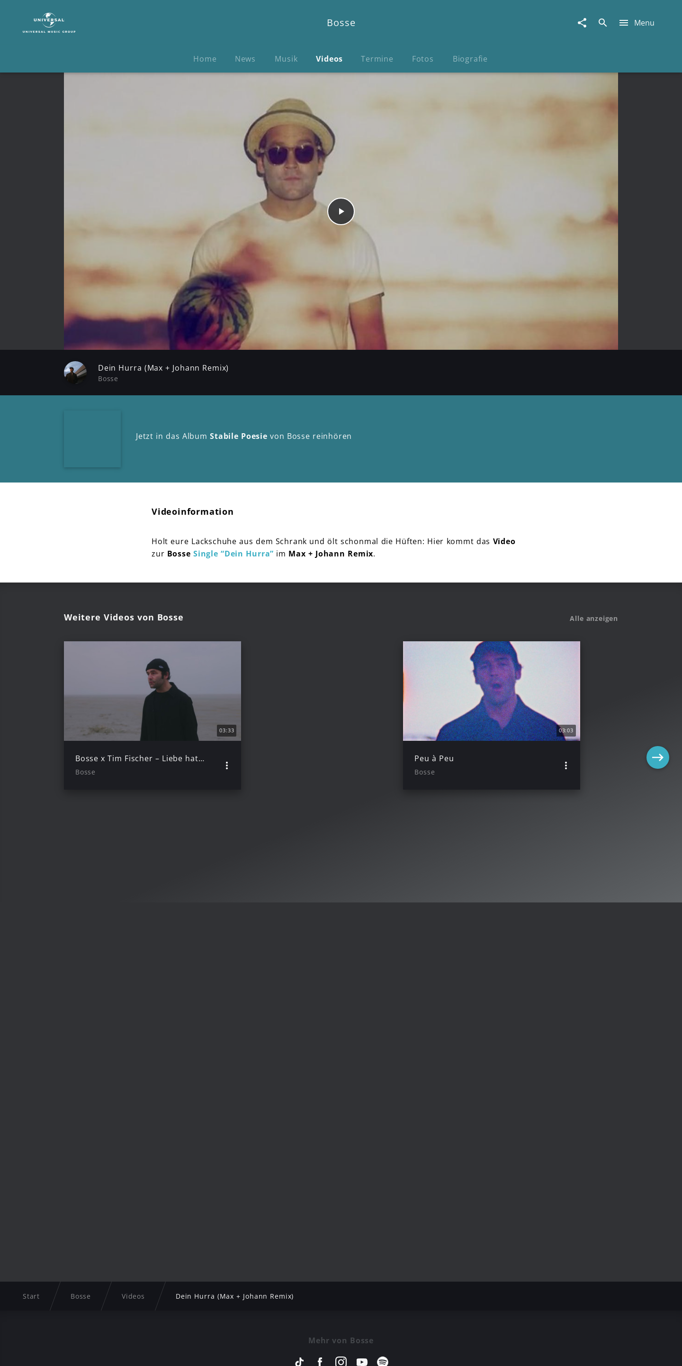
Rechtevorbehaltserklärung (188, 1349)
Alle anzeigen (594, 618)
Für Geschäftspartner (554, 1349)
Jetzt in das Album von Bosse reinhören (244, 436)
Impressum (110, 1349)
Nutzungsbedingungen (387, 1349)
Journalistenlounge (472, 1349)
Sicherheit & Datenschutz (292, 1349)
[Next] (657, 715)
